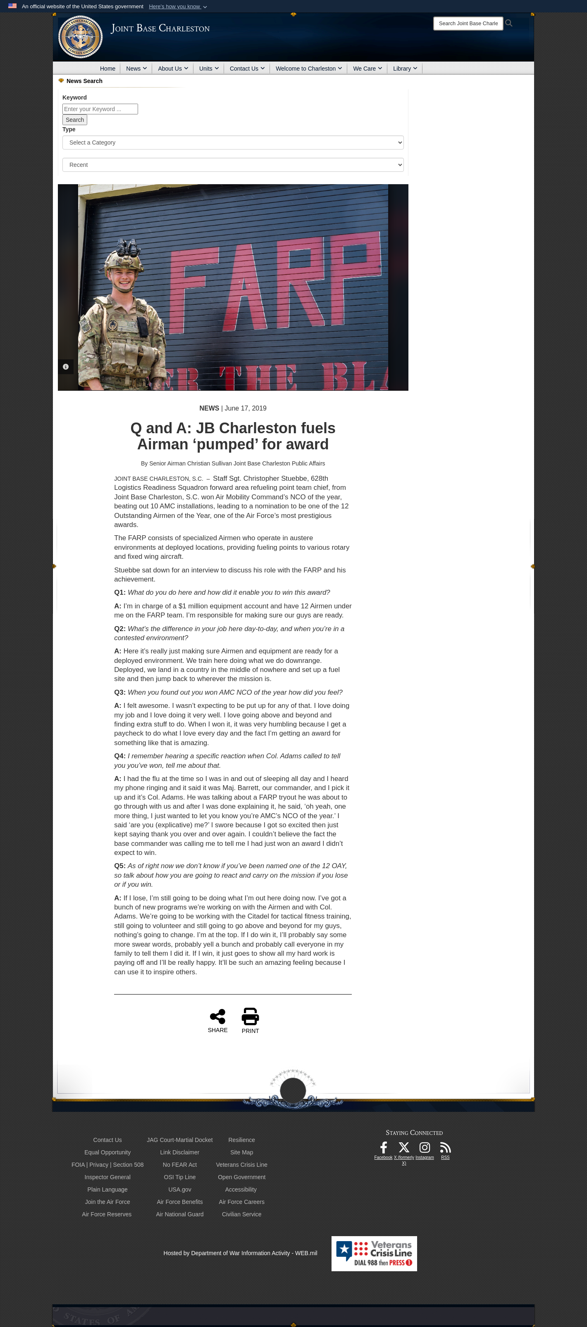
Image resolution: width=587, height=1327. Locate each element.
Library (405, 68)
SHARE (218, 1020)
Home (107, 68)
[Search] (468, 24)
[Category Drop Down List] (233, 142)
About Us (173, 68)
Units (209, 68)
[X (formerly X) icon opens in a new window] (404, 1150)
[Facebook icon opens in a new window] (383, 1150)
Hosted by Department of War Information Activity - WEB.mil (240, 1253)
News (136, 68)
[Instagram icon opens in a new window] (425, 1150)
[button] (179, 6)
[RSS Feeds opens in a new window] (445, 1150)
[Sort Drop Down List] (233, 165)
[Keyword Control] (100, 109)
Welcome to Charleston (309, 68)
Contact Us (247, 68)
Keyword (74, 97)
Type (69, 129)
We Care (367, 68)
